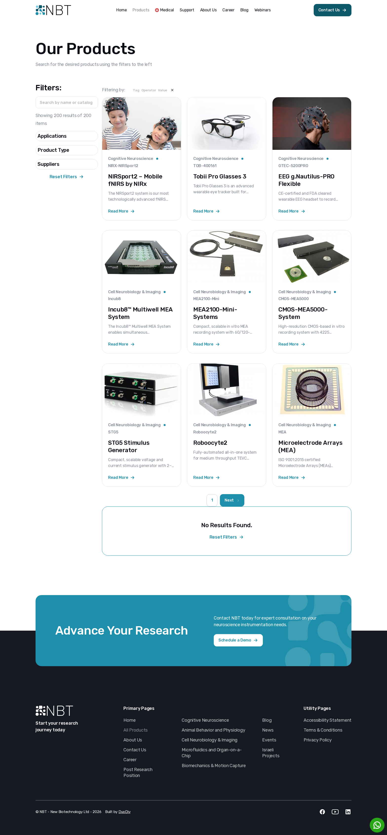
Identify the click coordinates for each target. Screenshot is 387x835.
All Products (135, 730)
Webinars (262, 10)
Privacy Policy (317, 740)
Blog (244, 10)
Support (187, 10)
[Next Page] (232, 500)
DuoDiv (124, 812)
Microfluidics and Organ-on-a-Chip (211, 752)
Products (141, 10)
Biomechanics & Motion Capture (214, 765)
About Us (208, 10)
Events (269, 740)
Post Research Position (138, 772)
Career (228, 10)
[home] (53, 10)
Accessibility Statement (327, 720)
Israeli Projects (270, 752)
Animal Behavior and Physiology (213, 730)
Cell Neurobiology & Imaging (209, 740)
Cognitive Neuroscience (205, 720)
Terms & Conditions (323, 730)
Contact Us (134, 750)
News (267, 730)
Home (121, 10)
